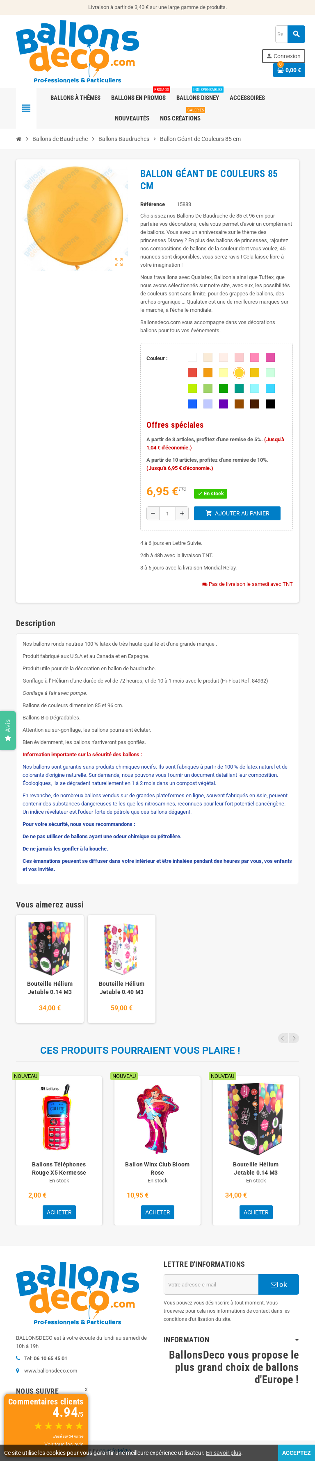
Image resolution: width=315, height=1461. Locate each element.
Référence (152, 204)
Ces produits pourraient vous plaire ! (140, 1050)
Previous (283, 1038)
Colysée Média (115, 1451)
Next (294, 1038)
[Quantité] (167, 513)
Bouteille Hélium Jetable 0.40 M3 (121, 987)
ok (279, 1284)
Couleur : (157, 358)
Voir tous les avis (64, 1444)
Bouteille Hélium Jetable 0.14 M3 (50, 987)
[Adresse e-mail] (211, 1284)
